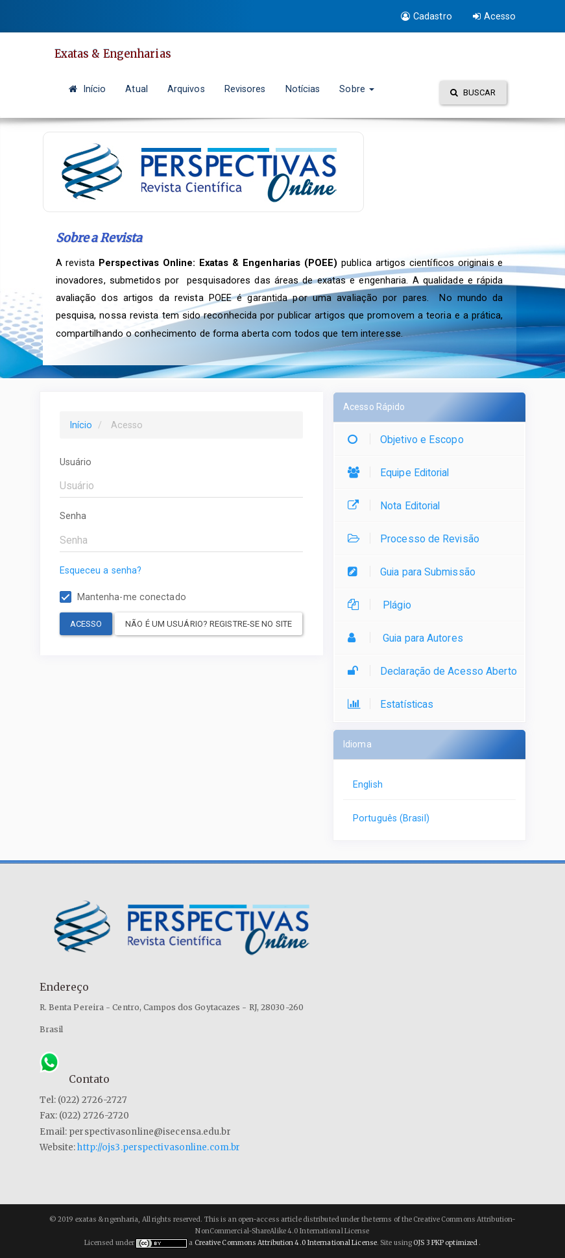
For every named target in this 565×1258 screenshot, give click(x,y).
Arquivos (186, 89)
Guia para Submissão (414, 572)
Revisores (245, 89)
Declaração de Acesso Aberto (435, 671)
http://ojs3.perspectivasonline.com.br (158, 1147)
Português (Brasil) (391, 818)
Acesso (494, 16)
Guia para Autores (408, 638)
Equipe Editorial (402, 472)
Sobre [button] (356, 89)
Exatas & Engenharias (116, 53)
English (368, 784)
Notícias (302, 89)
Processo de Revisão (416, 539)
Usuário (76, 462)
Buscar (473, 92)
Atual (136, 89)
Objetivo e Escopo (409, 439)
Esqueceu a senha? (101, 570)
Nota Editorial (397, 506)
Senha (73, 516)
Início (87, 89)
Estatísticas (393, 704)
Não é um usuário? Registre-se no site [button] (208, 624)
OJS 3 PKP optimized (444, 1243)
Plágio (382, 605)
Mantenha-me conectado (123, 597)
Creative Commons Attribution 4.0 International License (286, 1243)
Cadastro (426, 16)
